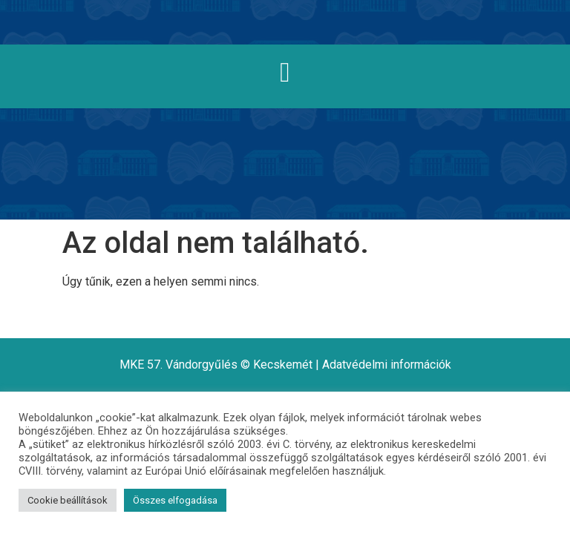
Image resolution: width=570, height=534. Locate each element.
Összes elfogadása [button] (175, 500)
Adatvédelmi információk (386, 364)
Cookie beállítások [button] (67, 500)
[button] (285, 72)
